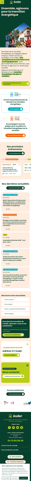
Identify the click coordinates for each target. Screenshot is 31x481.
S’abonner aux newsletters (12, 335)
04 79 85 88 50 (15, 440)
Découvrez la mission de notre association (12, 83)
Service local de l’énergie (15, 445)
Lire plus (8, 209)
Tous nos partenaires (14, 394)
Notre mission (8, 299)
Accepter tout (23, 478)
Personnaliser (6, 478)
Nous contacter (16, 456)
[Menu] (2, 2)
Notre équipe (8, 313)
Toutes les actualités (14, 188)
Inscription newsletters (17, 461)
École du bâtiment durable (15, 450)
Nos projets (7, 304)
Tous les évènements (14, 153)
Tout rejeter (14, 478)
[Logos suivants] (29, 403)
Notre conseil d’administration (14, 309)
